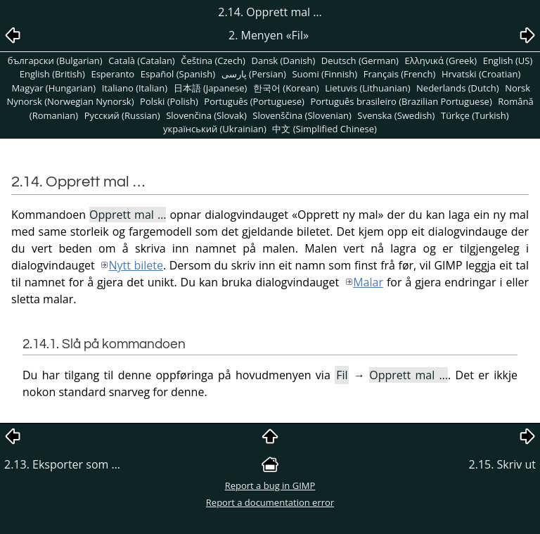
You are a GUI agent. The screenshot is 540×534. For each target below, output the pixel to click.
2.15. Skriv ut (502, 464)
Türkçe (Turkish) (475, 115)
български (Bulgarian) (55, 60)
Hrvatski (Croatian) (481, 74)
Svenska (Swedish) (396, 115)
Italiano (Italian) (134, 88)
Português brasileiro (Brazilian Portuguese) (400, 101)
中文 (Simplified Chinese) (324, 128)
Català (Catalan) (141, 60)
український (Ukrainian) (214, 128)
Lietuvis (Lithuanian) (367, 88)
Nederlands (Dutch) (457, 88)
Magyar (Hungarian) (53, 88)
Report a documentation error (270, 502)
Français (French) (400, 74)
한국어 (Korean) (286, 88)
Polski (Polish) (169, 101)
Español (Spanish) (178, 74)
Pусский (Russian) (122, 115)
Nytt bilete (135, 265)
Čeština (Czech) (213, 60)
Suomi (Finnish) (324, 74)
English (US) (508, 60)
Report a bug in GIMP (270, 485)
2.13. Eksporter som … (62, 464)
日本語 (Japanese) (211, 88)
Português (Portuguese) (254, 101)
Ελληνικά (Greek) (441, 60)
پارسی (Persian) (253, 74)
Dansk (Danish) (284, 60)
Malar (368, 282)
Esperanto (112, 74)
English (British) (52, 74)
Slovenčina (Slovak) (206, 115)
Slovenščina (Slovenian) (301, 115)
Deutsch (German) (360, 60)
